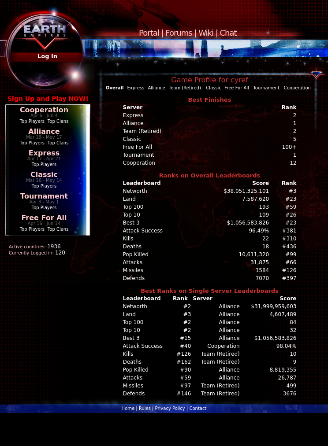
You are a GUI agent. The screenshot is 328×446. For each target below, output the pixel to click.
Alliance (44, 131)
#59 (290, 207)
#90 (185, 370)
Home (128, 408)
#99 (290, 254)
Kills (128, 239)
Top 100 (133, 207)
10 (293, 354)
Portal (149, 32)
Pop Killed (136, 254)
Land (129, 199)
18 (265, 246)
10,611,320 (254, 254)
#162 (183, 362)
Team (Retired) (185, 87)
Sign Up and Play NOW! (48, 98)
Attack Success (143, 231)
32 (293, 330)
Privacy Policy (170, 408)
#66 (290, 262)
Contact (197, 408)
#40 (185, 346)
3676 (290, 394)
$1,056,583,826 (248, 223)
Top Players (32, 121)
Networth (135, 191)
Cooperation (44, 110)
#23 (290, 199)
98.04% (286, 346)
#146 (183, 394)
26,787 (287, 378)
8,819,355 (282, 370)
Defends (134, 278)
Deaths (132, 246)
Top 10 (131, 215)
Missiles (133, 270)
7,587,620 (255, 199)
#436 (289, 246)
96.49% (259, 231)
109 (264, 215)
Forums (178, 32)
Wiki (205, 32)
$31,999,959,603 (273, 306)
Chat (228, 32)
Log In (47, 56)
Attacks (133, 262)
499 (292, 386)
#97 (185, 386)
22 (265, 239)
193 (264, 207)
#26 (290, 215)
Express (44, 153)
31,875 (259, 262)
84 (293, 322)
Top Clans (58, 121)
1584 (262, 270)
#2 (187, 306)
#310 (289, 239)
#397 (289, 278)
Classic (44, 174)
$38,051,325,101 (246, 191)
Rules (145, 408)
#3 (293, 191)
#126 (289, 270)
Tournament (44, 196)
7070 (262, 278)
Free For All (44, 218)
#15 (185, 338)
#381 (289, 231)
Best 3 (131, 223)
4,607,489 (282, 314)
